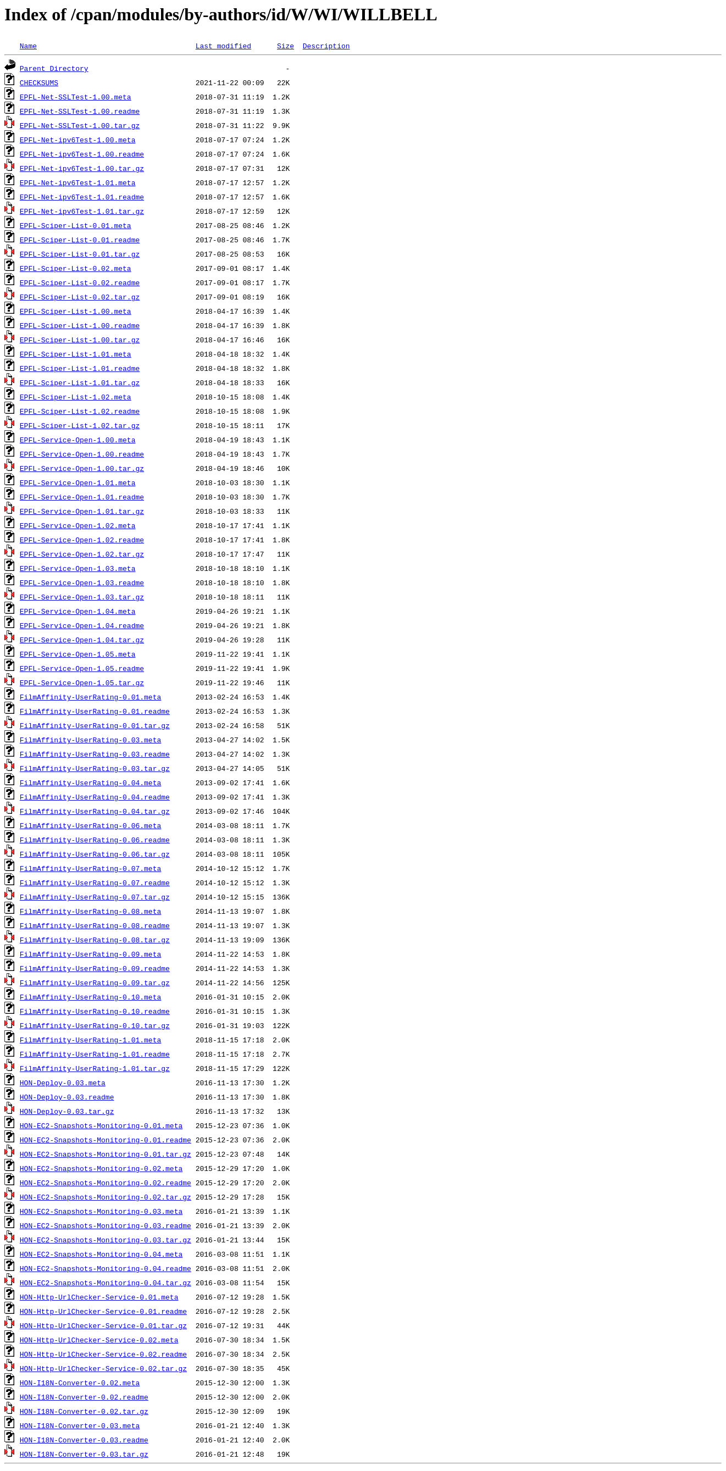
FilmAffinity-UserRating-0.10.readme (95, 1011)
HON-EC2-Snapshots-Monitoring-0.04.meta (101, 1254)
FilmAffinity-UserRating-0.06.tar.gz (95, 854)
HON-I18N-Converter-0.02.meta (80, 1382)
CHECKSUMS (39, 82)
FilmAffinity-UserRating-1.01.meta (90, 1040)
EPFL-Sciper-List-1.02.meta (75, 397)
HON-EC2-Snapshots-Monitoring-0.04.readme (105, 1268)
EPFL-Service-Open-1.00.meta (78, 440)
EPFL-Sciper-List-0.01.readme (80, 240)
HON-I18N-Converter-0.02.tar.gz (84, 1411)
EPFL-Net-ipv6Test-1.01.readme (82, 197)
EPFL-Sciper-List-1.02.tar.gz (80, 425)
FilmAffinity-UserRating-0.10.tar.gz (95, 1025)
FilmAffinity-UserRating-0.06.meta (90, 825)
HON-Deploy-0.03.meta (63, 1082)
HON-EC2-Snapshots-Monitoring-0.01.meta (101, 1125)
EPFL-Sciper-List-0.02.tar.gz (80, 297)
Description (326, 46)
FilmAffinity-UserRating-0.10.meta (90, 997)
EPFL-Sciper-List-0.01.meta (75, 225)
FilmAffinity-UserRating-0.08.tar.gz (95, 940)
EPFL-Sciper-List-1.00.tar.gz (80, 340)
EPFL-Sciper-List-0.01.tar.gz (80, 254)
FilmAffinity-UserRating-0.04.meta (90, 782)
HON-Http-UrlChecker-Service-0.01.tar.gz (103, 1325)
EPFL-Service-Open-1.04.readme (82, 625)
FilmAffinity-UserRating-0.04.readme (95, 797)
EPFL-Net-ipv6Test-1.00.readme (82, 154)
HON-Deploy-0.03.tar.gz (67, 1111)
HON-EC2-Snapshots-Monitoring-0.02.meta (101, 1168)
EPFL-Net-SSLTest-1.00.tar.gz (80, 125)
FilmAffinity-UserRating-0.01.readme (95, 711)
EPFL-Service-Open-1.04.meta (78, 611)
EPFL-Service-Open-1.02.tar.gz (82, 554)
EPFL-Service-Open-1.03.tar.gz (82, 597)
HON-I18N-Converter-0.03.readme (84, 1440)
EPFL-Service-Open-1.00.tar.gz (82, 468)
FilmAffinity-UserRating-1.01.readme (95, 1054)
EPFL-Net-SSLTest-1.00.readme (80, 111)
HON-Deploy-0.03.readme (67, 1097)
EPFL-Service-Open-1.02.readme (82, 540)
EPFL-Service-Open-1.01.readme (82, 497)
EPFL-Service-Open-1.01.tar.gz (82, 511)
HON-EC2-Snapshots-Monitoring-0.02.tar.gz (105, 1197)
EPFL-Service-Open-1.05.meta (78, 654)
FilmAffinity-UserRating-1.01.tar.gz (95, 1068)
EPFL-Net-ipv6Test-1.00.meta (78, 140)
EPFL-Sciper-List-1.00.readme (80, 325)
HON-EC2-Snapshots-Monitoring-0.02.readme (105, 1182)
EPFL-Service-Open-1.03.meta (78, 568)
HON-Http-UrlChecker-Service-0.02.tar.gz (103, 1368)
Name (28, 46)
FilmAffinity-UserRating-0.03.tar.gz (95, 768)
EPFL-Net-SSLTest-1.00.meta (75, 97)
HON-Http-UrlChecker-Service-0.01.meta (99, 1297)
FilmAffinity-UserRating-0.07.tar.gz (95, 897)
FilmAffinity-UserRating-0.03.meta (90, 740)
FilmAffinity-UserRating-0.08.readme (95, 925)
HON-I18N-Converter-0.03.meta (80, 1425)
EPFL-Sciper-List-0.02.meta (75, 268)
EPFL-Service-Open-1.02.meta (78, 525)
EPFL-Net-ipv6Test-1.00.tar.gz (82, 168)
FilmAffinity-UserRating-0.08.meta (90, 911)
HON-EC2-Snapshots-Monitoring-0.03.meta (101, 1211)
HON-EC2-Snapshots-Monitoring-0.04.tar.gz (105, 1282)
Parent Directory (54, 68)
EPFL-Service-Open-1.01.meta (78, 482)
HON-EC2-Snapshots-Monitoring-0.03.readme (105, 1225)
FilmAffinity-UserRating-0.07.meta (90, 868)
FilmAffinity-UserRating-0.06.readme (95, 840)
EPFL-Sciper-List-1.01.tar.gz (80, 382)
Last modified (223, 46)
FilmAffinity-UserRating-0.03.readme (95, 754)
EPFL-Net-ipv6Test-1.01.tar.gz (82, 211)
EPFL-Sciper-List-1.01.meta (75, 354)
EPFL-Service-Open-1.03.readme (82, 582)
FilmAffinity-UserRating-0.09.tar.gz (95, 982)
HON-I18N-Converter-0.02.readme (84, 1397)
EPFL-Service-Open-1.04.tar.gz (82, 640)
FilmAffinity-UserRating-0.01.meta (90, 697)
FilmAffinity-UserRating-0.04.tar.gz (95, 811)
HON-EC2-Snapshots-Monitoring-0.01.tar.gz (105, 1154)
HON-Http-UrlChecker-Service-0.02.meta (99, 1340)
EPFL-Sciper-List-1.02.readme (80, 411)
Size (285, 46)
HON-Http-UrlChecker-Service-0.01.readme (103, 1311)
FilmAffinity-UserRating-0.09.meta (90, 954)
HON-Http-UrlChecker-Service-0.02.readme (103, 1354)
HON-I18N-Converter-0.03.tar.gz (84, 1454)
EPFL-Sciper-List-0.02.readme (80, 282)
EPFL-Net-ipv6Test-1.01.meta (78, 182)
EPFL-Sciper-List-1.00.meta (75, 311)
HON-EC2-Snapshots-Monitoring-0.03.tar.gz (105, 1240)
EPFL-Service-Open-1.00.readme (82, 454)
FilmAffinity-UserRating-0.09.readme (95, 968)
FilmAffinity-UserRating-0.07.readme (95, 882)
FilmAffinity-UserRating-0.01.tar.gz (95, 725)
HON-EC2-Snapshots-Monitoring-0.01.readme (105, 1140)
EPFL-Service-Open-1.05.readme (82, 668)
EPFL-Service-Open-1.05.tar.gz (82, 682)
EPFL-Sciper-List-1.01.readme (80, 368)
